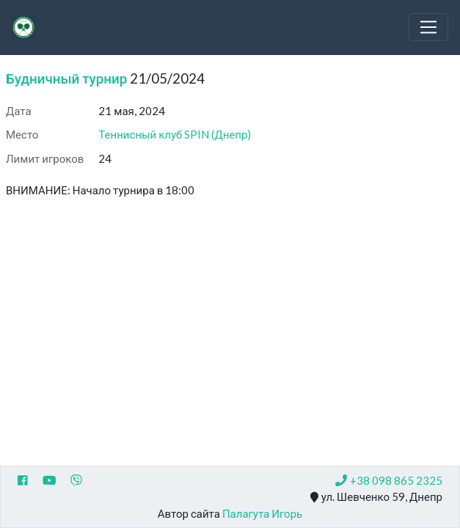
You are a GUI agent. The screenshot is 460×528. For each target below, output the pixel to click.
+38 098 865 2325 (388, 480)
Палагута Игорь (262, 513)
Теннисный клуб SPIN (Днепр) (174, 134)
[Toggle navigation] (428, 27)
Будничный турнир (66, 78)
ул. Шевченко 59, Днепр (376, 497)
